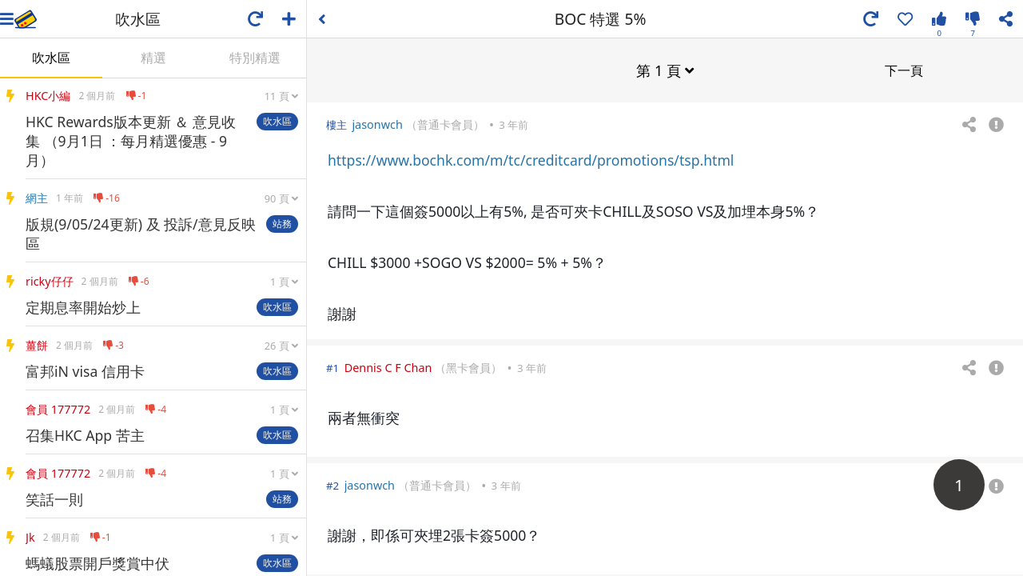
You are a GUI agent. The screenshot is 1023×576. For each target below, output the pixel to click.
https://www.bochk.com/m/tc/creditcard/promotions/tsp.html (531, 159)
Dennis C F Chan (388, 366)
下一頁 (904, 69)
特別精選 (255, 57)
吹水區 (51, 57)
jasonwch (377, 123)
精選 (153, 57)
